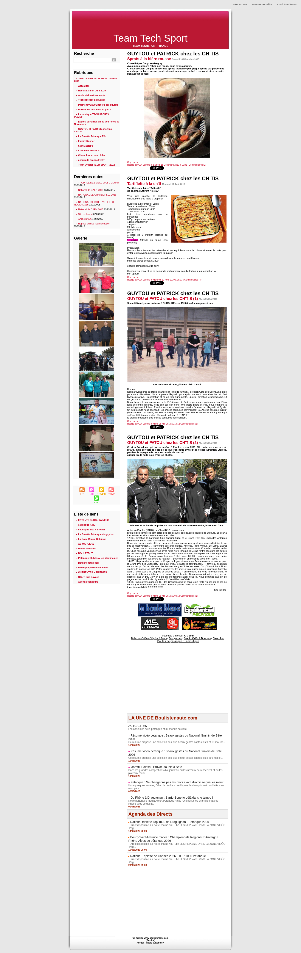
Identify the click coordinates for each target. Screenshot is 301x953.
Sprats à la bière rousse (149, 59)
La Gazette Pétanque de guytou (95, 534)
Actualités (84, 86)
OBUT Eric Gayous (88, 577)
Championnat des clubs (91, 155)
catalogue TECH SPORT (91, 529)
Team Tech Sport (150, 38)
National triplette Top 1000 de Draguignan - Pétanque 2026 (169, 822)
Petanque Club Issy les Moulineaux (98, 558)
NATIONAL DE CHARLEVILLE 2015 (97, 194)
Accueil (140, 943)
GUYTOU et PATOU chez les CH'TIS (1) (162, 298)
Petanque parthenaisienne (93, 567)
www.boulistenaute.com (156, 938)
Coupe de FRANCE (88, 150)
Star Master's (85, 145)
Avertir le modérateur (287, 4)
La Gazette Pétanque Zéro (92, 136)
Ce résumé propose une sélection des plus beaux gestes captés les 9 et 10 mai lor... (176, 742)
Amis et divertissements (92, 95)
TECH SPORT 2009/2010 (91, 100)
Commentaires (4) (193, 280)
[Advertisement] (150, 22)
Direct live (218, 638)
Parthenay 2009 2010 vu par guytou (98, 104)
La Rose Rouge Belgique (92, 539)
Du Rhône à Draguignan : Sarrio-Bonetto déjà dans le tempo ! (171, 797)
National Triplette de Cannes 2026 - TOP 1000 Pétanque (168, 856)
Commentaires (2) (197, 165)
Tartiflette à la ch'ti (144, 184)
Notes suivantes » (155, 943)
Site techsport (85, 214)
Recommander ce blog (262, 4)
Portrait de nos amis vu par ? (94, 109)
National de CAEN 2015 (90, 190)
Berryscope (175, 638)
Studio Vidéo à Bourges (197, 638)
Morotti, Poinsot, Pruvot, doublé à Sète (156, 767)
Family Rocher (86, 141)
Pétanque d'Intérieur (178, 635)
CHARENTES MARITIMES (92, 572)
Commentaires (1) (189, 596)
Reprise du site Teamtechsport (94, 223)
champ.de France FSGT (91, 160)
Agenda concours (88, 581)
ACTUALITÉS (137, 725)
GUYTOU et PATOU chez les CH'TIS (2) (162, 442)
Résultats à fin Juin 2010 (92, 90)
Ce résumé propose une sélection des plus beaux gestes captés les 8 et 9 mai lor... (175, 757)
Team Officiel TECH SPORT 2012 (96, 164)
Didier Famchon (87, 548)
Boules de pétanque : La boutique (178, 641)
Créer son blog (240, 4)
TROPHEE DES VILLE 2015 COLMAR (98, 182)
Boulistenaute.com (88, 562)
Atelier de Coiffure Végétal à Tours (149, 638)
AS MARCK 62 (86, 543)
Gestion (150, 940)
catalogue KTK (86, 525)
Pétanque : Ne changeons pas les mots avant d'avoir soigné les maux (176, 782)
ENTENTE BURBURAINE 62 (93, 520)
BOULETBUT (85, 553)
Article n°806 (85, 219)
